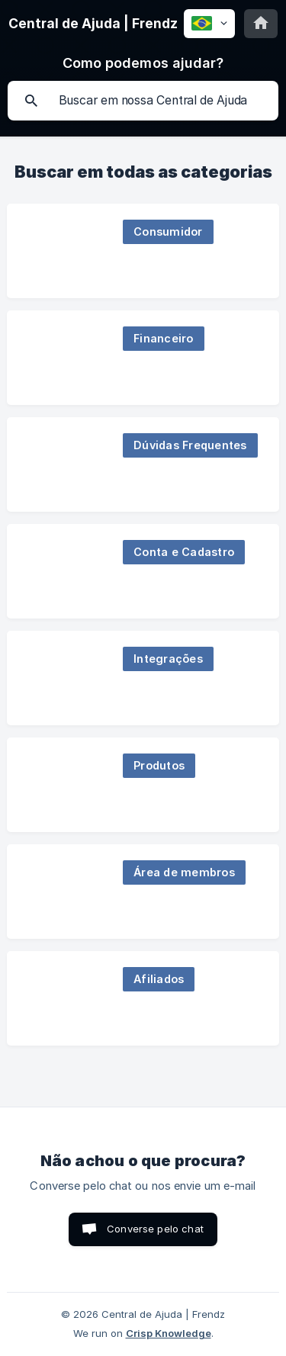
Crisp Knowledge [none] (168, 1333)
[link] (143, 251)
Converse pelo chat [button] (155, 1229)
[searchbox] (143, 100)
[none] (93, 23)
